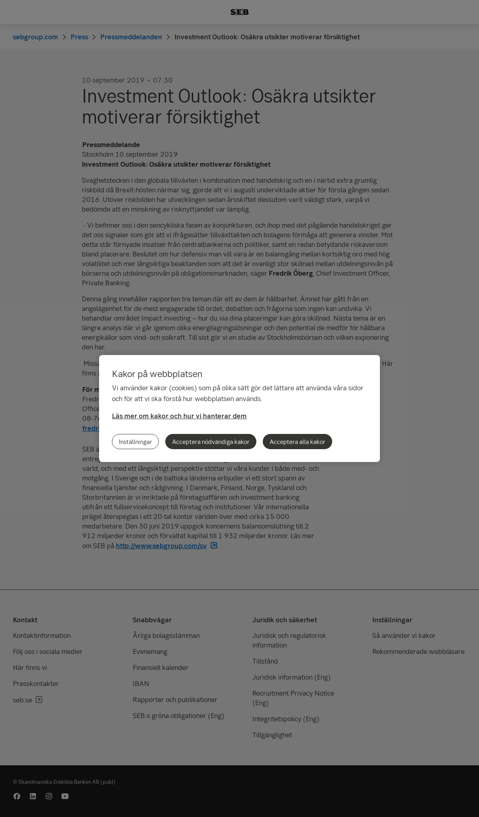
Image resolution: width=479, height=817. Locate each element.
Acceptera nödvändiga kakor (211, 442)
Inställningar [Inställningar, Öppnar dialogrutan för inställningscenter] (135, 442)
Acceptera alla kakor (297, 442)
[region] (239, 408)
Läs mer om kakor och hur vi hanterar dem (179, 415)
